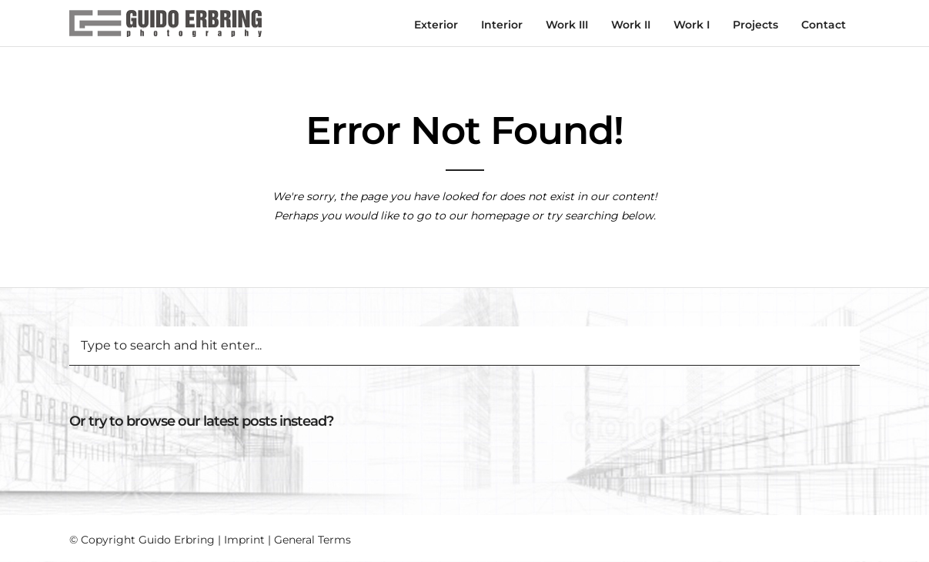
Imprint (244, 540)
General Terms (312, 540)
